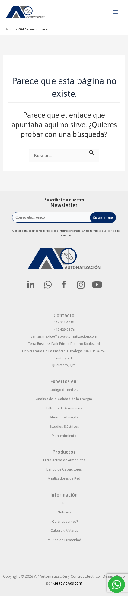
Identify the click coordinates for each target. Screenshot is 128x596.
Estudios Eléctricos (64, 426)
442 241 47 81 (64, 322)
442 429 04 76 (64, 329)
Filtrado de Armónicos (64, 408)
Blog (64, 503)
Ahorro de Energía (64, 417)
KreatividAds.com (67, 583)
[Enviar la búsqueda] (91, 152)
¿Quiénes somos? (64, 521)
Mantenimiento (64, 436)
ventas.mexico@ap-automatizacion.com (64, 336)
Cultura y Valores (64, 530)
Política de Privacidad (64, 540)
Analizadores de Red (64, 478)
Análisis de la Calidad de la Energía (64, 399)
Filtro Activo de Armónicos (64, 460)
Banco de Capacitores (64, 469)
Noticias (64, 512)
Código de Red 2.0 (64, 390)
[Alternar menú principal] (115, 12)
